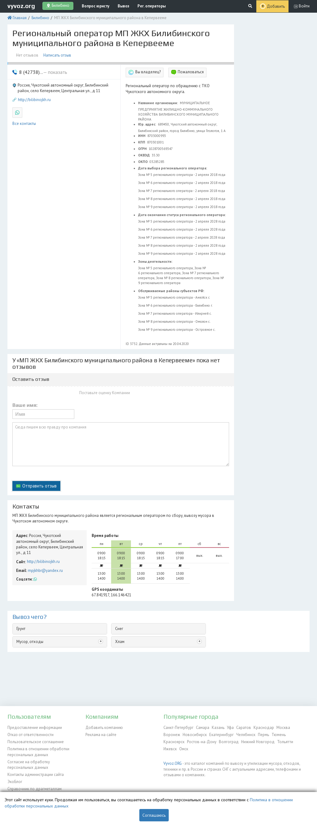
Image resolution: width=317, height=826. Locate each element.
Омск (183, 748)
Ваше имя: (24, 405)
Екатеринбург (221, 734)
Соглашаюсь (154, 815)
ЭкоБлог (14, 781)
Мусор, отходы (29, 641)
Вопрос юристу (95, 6)
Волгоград (229, 741)
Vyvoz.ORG (172, 763)
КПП (142, 142)
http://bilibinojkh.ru (34, 99)
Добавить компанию (104, 727)
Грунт (20, 628)
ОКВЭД (144, 155)
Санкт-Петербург (178, 727)
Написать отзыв (57, 55)
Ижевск (170, 748)
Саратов (243, 727)
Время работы (105, 535)
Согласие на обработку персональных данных (28, 764)
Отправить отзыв (39, 486)
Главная (20, 17)
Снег (119, 628)
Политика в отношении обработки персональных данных (38, 751)
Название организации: (158, 103)
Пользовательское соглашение (35, 741)
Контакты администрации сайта (35, 774)
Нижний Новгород (258, 741)
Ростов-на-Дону (201, 741)
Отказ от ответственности (30, 734)
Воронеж (171, 734)
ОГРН (143, 149)
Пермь (263, 734)
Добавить (276, 6)
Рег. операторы (151, 6)
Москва (283, 727)
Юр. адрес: (147, 124)
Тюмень (278, 734)
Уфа (230, 727)
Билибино (40, 17)
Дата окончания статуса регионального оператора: (182, 215)
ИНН (142, 136)
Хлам (119, 641)
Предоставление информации (34, 727)
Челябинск (245, 734)
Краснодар (264, 727)
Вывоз (123, 6)
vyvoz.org (21, 5)
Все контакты (24, 123)
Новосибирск (195, 734)
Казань (218, 727)
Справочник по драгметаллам (34, 788)
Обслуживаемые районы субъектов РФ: (171, 291)
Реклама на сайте (100, 734)
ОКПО (143, 162)
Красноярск (174, 741)
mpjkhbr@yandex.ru (45, 570)
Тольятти (285, 741)
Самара (202, 727)
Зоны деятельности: (155, 261)
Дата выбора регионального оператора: (173, 168)
